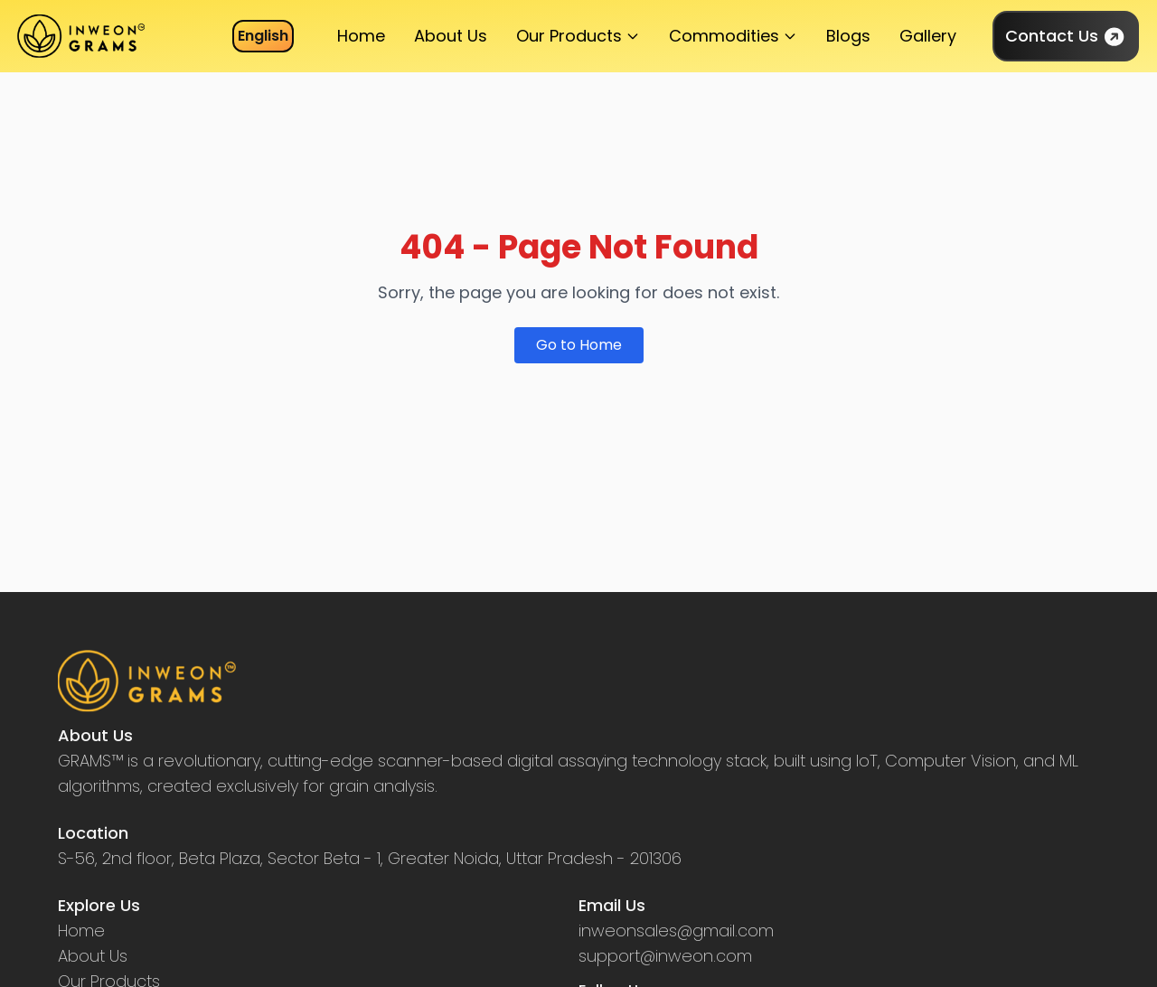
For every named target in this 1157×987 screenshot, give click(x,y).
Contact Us (1065, 36)
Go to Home (579, 344)
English (263, 35)
